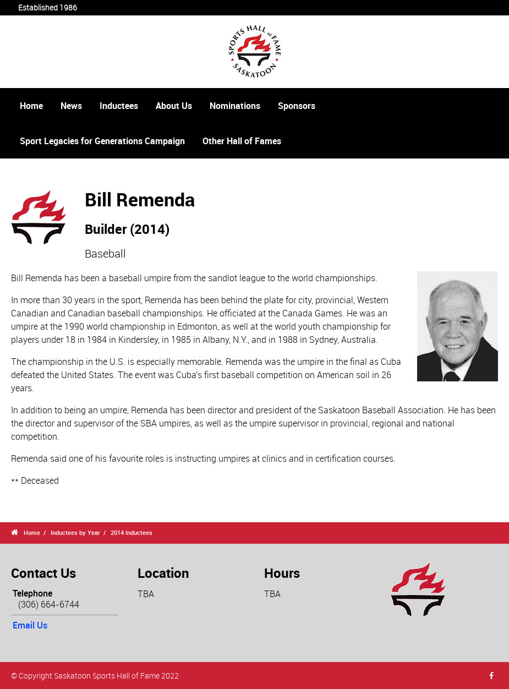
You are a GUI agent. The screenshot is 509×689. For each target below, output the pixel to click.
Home (31, 106)
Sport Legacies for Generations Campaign (102, 141)
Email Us (30, 625)
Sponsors (296, 106)
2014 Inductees (131, 532)
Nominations (235, 106)
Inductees (119, 106)
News (71, 106)
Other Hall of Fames (241, 141)
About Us (174, 106)
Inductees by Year (75, 532)
